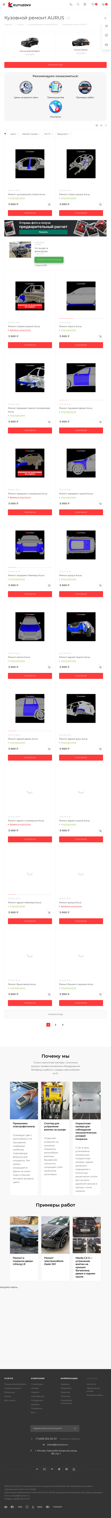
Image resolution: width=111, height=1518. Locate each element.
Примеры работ (85, 90)
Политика (65, 1396)
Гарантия (65, 1392)
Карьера (35, 1404)
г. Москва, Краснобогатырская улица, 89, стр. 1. (56, 1452)
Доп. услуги (9, 1400)
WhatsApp (59, 1469)
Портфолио (36, 1408)
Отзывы (35, 1388)
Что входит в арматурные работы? (41, 251)
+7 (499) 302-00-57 (46, 1439)
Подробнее (30, 213)
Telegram (52, 1469)
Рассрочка (9, 1392)
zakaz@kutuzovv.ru (57, 1444)
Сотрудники (37, 1400)
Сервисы (65, 1384)
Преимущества (55, 90)
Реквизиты (66, 1388)
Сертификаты (37, 1396)
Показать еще (55, 65)
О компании (37, 1384)
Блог (33, 1412)
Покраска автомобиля (15, 1384)
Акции (7, 1396)
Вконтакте (37, 1469)
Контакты (55, 109)
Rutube (44, 1469)
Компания (38, 1378)
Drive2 (74, 1469)
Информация (69, 1378)
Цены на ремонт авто (26, 90)
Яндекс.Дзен (66, 1469)
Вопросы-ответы (95, 1395)
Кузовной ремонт (12, 1388)
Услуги (8, 1378)
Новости (35, 1392)
